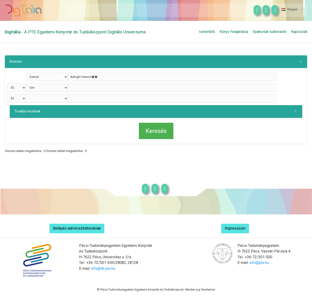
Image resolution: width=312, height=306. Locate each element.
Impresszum (235, 228)
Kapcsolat (299, 31)
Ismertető (207, 31)
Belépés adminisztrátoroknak (77, 228)
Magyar (289, 9)
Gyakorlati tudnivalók (269, 31)
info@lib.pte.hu (103, 268)
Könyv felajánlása (234, 31)
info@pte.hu (259, 262)
